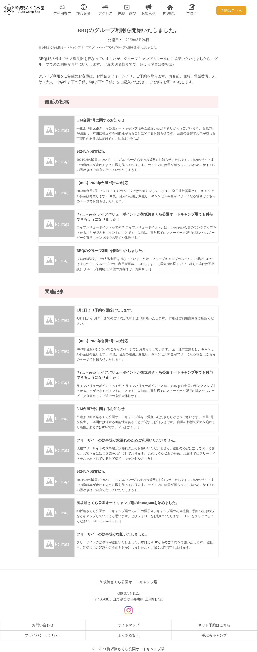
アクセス (105, 9)
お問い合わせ (43, 625)
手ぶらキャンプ (214, 635)
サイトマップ (128, 625)
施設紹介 (83, 9)
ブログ (191, 9)
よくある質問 (128, 635)
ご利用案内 (62, 9)
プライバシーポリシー (43, 635)
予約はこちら (231, 10)
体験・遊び (127, 9)
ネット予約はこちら (214, 625)
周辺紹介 (170, 9)
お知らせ (148, 9)
